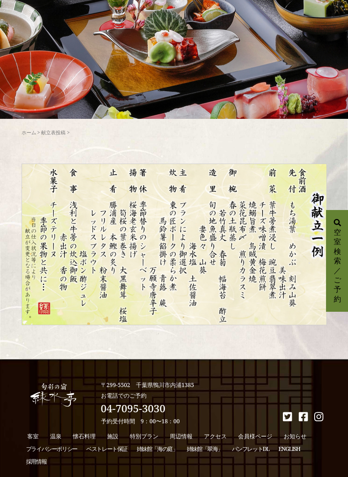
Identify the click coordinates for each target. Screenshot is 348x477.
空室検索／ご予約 (337, 261)
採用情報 (36, 461)
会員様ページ (255, 436)
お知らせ (295, 436)
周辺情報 (181, 436)
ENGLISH (289, 449)
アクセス (215, 436)
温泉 (55, 436)
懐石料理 (84, 436)
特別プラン (144, 436)
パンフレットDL (250, 449)
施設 (112, 436)
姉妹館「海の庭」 (157, 449)
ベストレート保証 (106, 449)
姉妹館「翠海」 (205, 449)
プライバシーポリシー (51, 449)
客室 (33, 436)
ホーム (29, 132)
